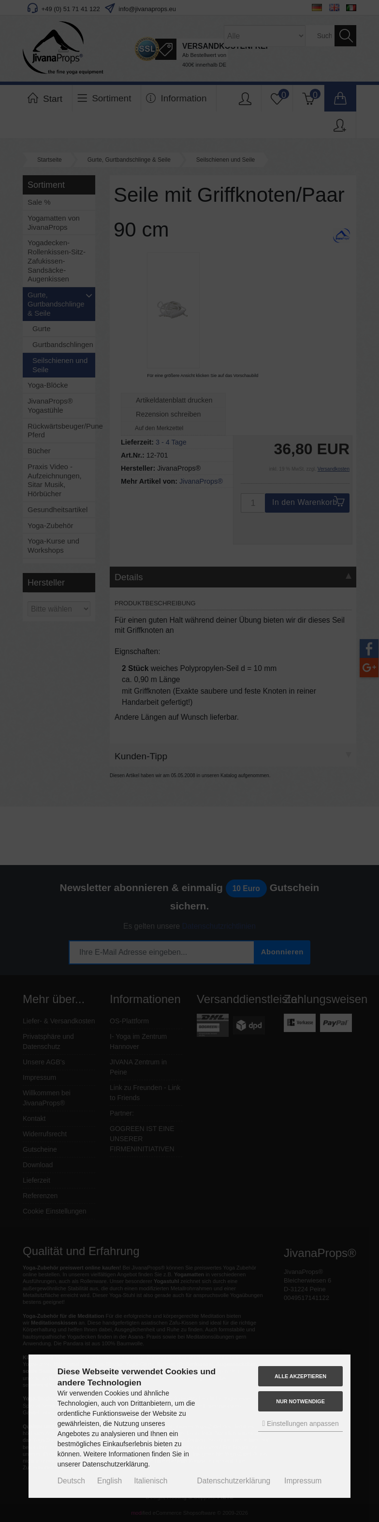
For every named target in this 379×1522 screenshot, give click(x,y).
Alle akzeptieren (300, 1376)
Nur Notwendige (300, 1401)
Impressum (302, 1481)
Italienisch (150, 1481)
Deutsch (71, 1481)
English (109, 1481)
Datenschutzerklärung (233, 1481)
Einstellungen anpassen (300, 1423)
